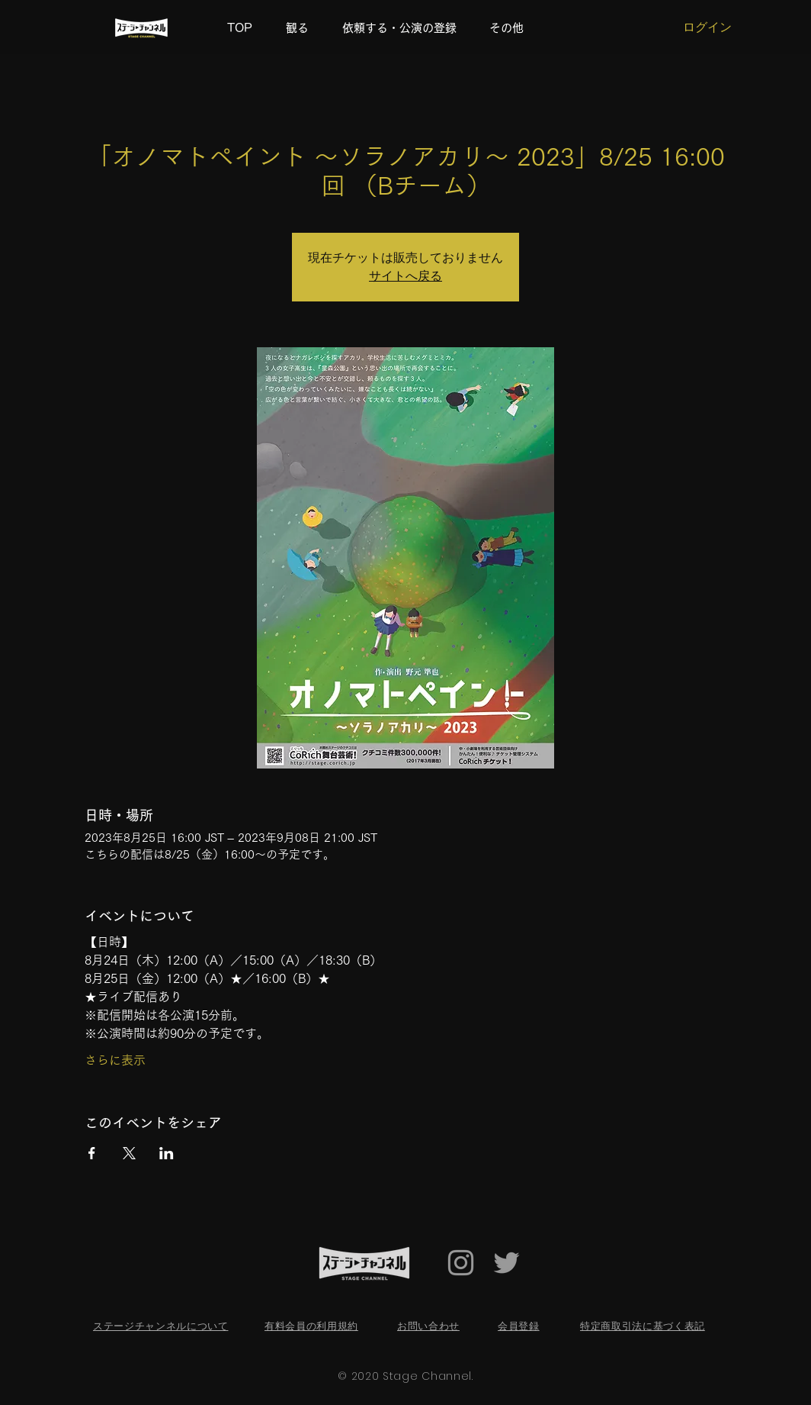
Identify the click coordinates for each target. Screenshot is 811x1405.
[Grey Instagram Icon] (461, 1262)
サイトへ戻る (405, 276)
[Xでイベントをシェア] (129, 1153)
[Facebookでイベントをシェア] (92, 1153)
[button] (511, 28)
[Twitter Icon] (506, 1262)
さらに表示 (115, 1060)
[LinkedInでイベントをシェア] (166, 1153)
